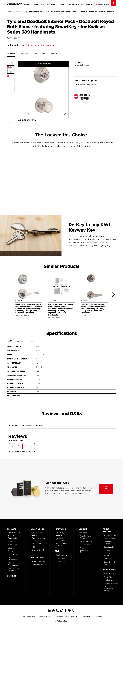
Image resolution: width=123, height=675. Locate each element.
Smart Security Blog (110, 563)
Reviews (13, 426)
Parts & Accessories (13, 564)
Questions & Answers (32, 426)
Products (27, 4)
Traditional (60, 558)
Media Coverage (111, 583)
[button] (43, 89)
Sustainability (109, 547)
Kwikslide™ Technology (61, 539)
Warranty (84, 533)
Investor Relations (107, 554)
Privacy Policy (45, 617)
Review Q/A (55, 54)
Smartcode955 (38, 561)
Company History (108, 543)
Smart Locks (39, 4)
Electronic (12, 551)
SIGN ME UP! (106, 489)
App (33, 547)
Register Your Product (85, 537)
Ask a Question (86, 541)
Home (9, 12)
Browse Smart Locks (38, 551)
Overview (11, 54)
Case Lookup (85, 545)
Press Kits (108, 577)
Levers (11, 548)
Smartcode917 (38, 565)
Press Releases (110, 574)
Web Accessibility (28, 617)
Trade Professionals (75, 4)
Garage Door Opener (13, 569)
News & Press (109, 538)
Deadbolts (12, 538)
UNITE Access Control (14, 534)
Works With (37, 543)
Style (61, 4)
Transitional (60, 561)
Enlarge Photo (27, 120)
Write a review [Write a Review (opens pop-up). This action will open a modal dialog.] (32, 45)
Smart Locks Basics (37, 534)
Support (89, 4)
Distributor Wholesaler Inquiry (108, 589)
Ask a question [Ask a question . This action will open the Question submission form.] (47, 45)
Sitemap (98, 617)
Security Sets (13, 554)
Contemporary (62, 555)
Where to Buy (103, 4)
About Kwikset (110, 535)
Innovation (51, 4)
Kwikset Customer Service (84, 550)
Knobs (10, 541)
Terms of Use (85, 617)
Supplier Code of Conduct (66, 617)
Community (109, 550)
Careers (107, 559)
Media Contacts (110, 580)
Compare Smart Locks (39, 539)
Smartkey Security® (60, 534)
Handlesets (12, 545)
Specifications (39, 54)
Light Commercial (13, 559)
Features (24, 54)
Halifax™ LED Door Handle (61, 544)
